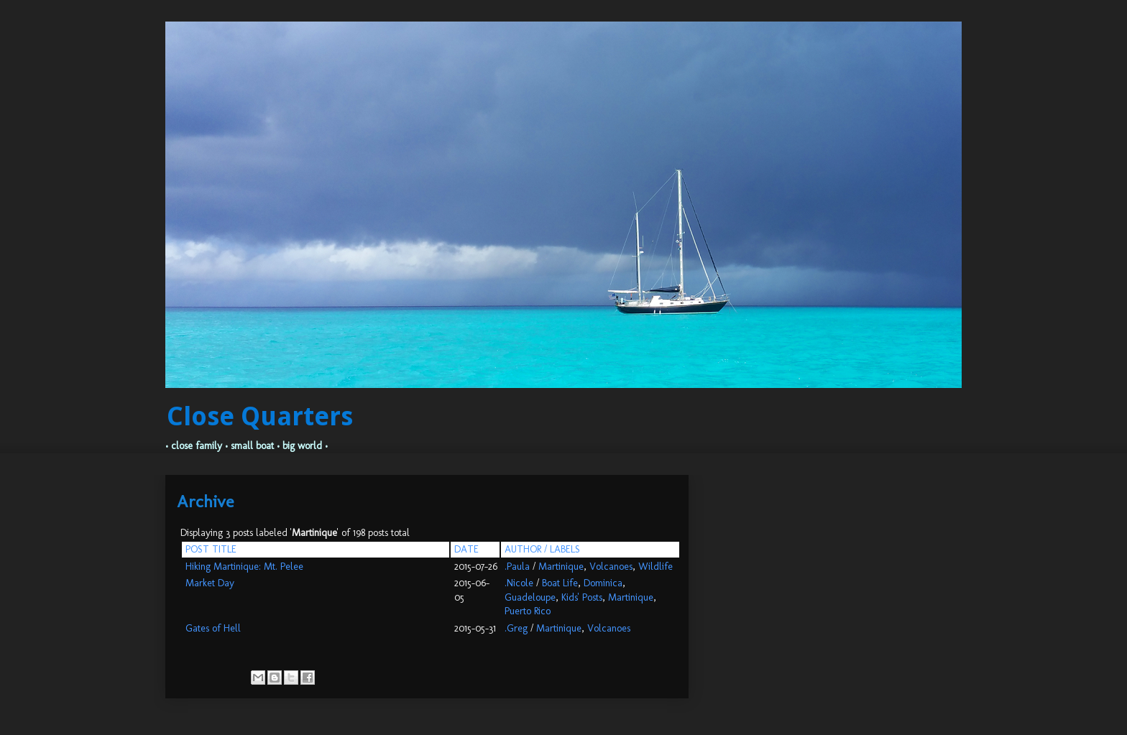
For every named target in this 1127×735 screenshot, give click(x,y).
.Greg (516, 628)
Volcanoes (610, 566)
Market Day (209, 583)
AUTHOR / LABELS (542, 549)
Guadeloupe (530, 597)
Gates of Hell (213, 628)
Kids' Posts (581, 597)
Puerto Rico (528, 611)
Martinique (561, 566)
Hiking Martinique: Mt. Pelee (244, 566)
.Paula (517, 566)
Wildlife (655, 566)
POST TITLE (210, 549)
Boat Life (560, 583)
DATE (466, 549)
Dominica (603, 583)
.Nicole (519, 583)
